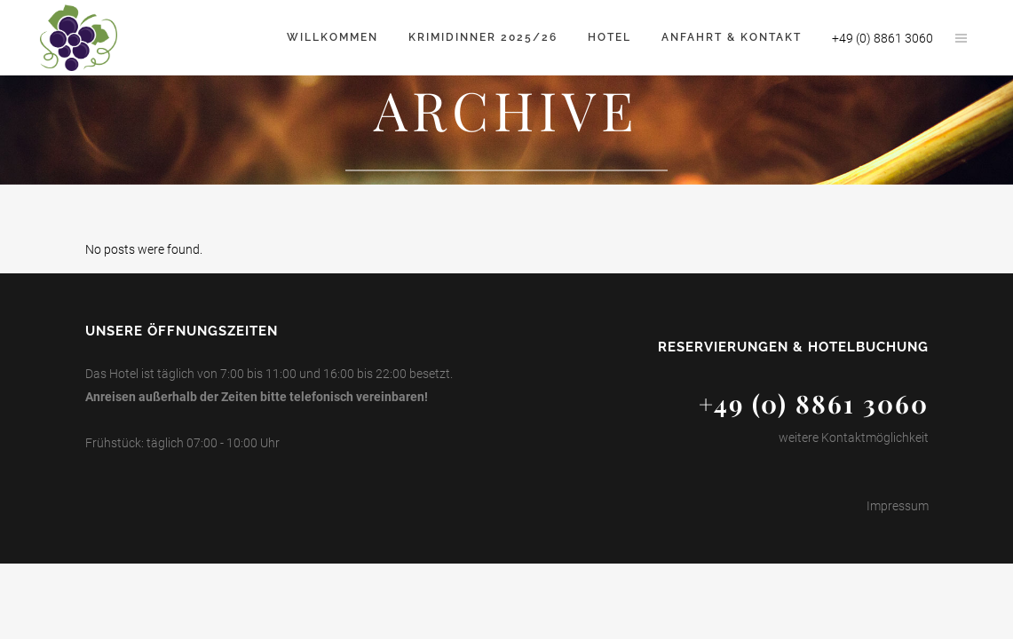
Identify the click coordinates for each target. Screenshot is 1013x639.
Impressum (898, 506)
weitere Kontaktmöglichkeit (854, 437)
